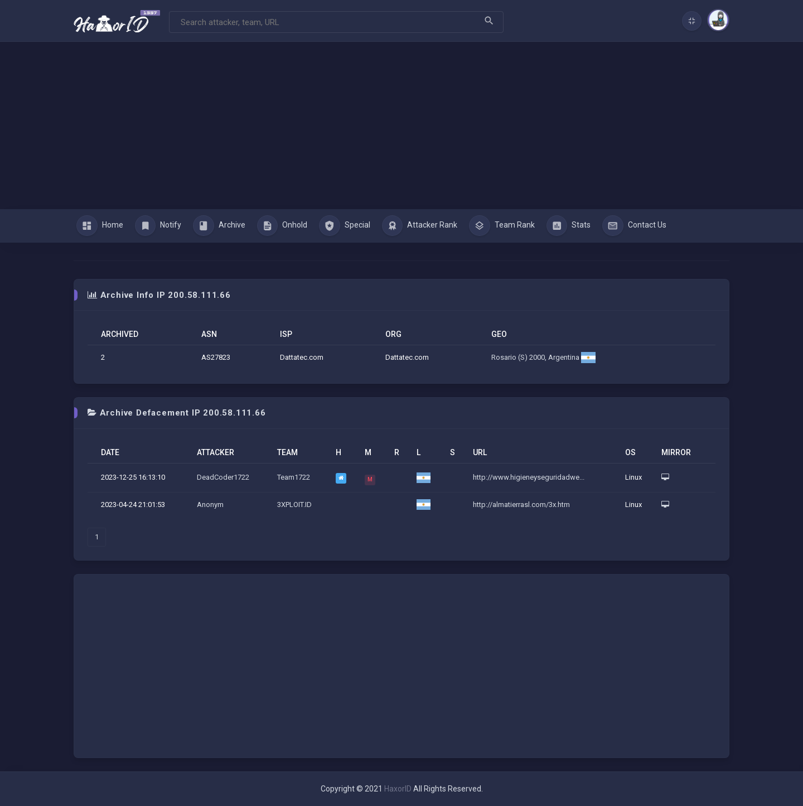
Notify (158, 226)
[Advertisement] (401, 125)
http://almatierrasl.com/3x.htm (521, 504)
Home (99, 226)
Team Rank (502, 226)
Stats (568, 226)
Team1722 (293, 477)
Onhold (282, 226)
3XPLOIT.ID (294, 504)
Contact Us (634, 226)
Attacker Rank (420, 226)
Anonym (210, 504)
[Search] (336, 22)
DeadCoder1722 (223, 477)
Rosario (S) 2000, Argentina (543, 357)
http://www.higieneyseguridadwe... (528, 477)
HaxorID (398, 788)
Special (344, 226)
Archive (219, 226)
